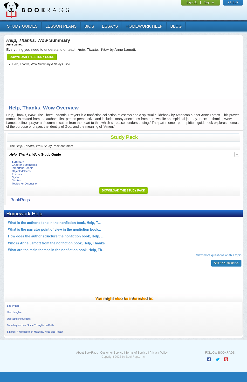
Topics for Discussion (25, 183)
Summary (18, 161)
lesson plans (60, 26)
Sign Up (192, 2)
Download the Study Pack (123, 190)
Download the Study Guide (32, 57)
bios (89, 26)
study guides (22, 26)
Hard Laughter (14, 312)
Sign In (209, 2)
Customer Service (111, 352)
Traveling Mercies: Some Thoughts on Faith (30, 325)
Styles (16, 177)
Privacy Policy (159, 352)
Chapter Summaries (24, 164)
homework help (144, 26)
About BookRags (87, 352)
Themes (17, 174)
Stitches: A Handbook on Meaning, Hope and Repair (35, 332)
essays (110, 26)
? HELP (233, 2)
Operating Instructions (19, 319)
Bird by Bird (13, 306)
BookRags (20, 199)
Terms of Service (136, 352)
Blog (176, 26)
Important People (22, 167)
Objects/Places (21, 170)
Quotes (16, 180)
